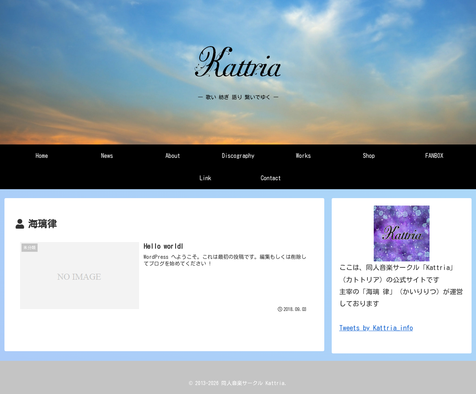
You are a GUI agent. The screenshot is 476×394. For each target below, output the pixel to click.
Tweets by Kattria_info (376, 327)
